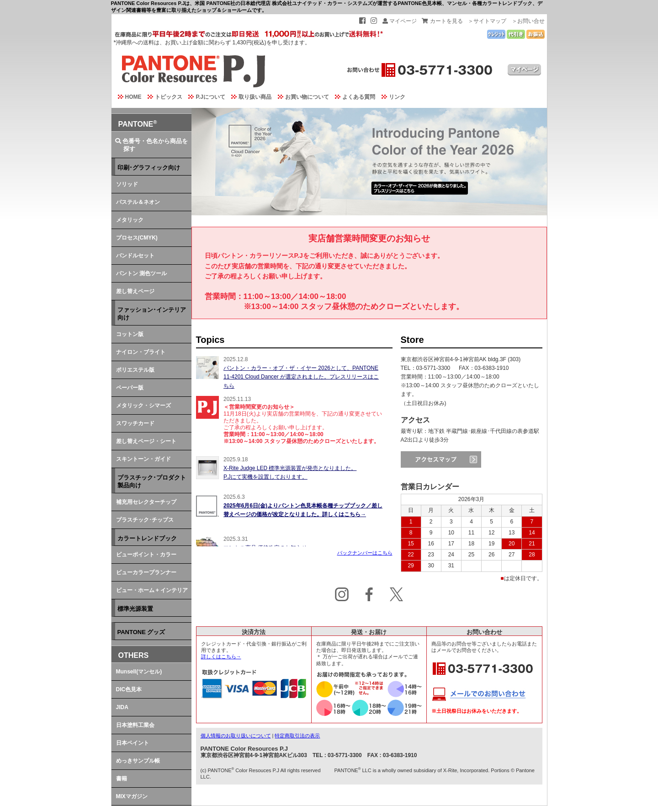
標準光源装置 (135, 608)
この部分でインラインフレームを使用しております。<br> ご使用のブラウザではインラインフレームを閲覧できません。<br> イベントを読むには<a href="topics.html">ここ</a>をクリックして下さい (294, 450)
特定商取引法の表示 (297, 735)
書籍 (121, 778)
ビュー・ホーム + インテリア (152, 590)
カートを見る (442, 21)
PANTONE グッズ (141, 632)
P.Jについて (204, 97)
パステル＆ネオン (138, 202)
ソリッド (127, 184)
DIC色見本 (129, 689)
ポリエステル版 (135, 370)
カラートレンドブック (147, 538)
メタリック (129, 220)
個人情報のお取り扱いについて (236, 735)
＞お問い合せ (528, 21)
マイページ (399, 21)
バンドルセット (135, 255)
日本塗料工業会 (135, 725)
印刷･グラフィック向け (148, 167)
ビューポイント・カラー (146, 554)
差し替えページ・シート (146, 441)
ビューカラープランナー (146, 572)
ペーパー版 (129, 387)
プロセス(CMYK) (137, 238)
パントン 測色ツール (141, 273)
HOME (128, 97)
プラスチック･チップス (145, 520)
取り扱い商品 (249, 97)
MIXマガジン (132, 796)
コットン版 (129, 334)
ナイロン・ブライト (140, 352)
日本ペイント (132, 743)
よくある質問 (353, 97)
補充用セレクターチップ (146, 502)
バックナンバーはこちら (365, 552)
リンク (391, 97)
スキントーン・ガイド (143, 459)
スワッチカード (135, 423)
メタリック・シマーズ (143, 405)
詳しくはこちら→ (221, 656)
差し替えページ (135, 291)
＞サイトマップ (487, 21)
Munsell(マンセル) (139, 671)
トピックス (162, 97)
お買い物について (301, 97)
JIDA (122, 707)
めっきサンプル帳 (138, 761)
